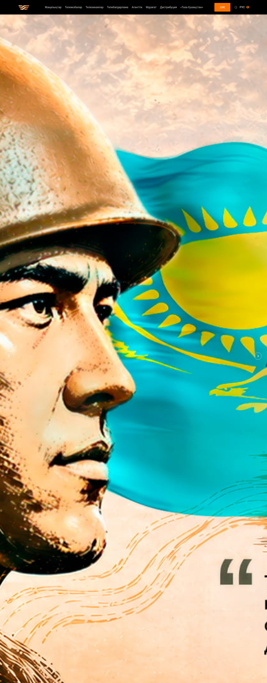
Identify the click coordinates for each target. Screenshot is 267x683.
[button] (9, 356)
